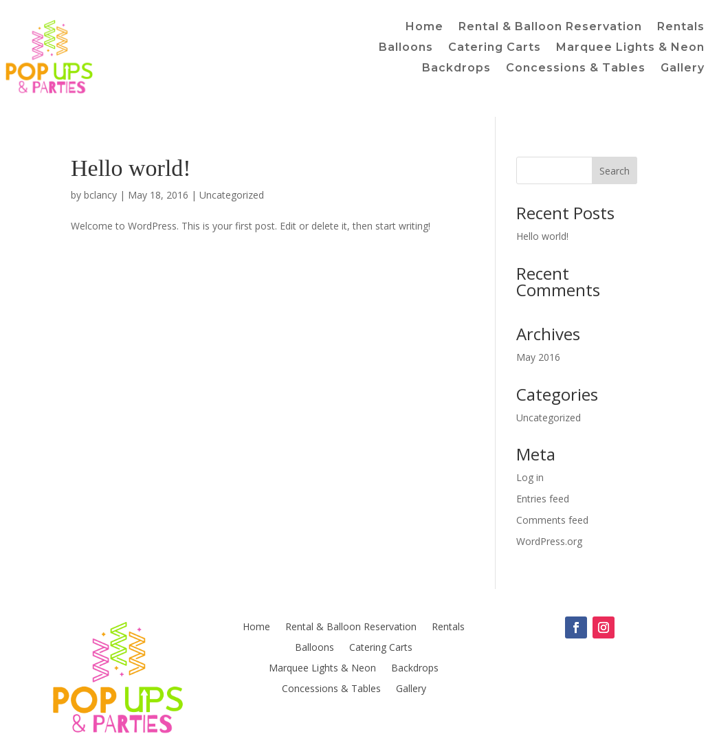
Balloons (406, 48)
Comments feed (552, 519)
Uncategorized (231, 194)
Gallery (683, 68)
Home (424, 27)
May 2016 (538, 357)
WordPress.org (549, 541)
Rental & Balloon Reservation (550, 27)
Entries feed (542, 498)
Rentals (681, 27)
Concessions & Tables (575, 68)
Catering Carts (494, 48)
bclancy (100, 194)
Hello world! (131, 168)
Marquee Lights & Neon (630, 48)
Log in (530, 477)
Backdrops (456, 68)
